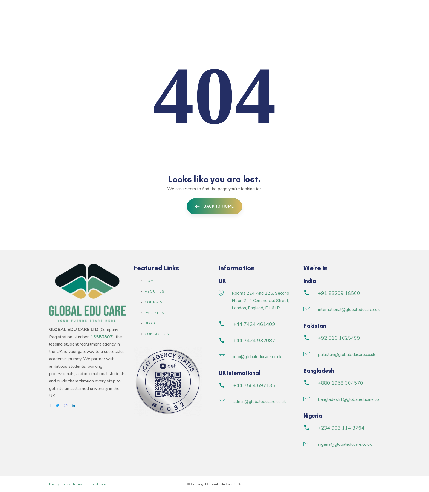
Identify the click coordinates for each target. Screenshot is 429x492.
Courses (153, 302)
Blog (150, 323)
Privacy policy (59, 484)
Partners (154, 313)
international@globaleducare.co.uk (350, 310)
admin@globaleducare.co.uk (259, 402)
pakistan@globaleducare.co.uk (346, 355)
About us (154, 291)
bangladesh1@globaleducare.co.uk (351, 399)
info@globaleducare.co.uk (257, 357)
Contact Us (157, 334)
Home (150, 281)
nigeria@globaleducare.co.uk (345, 444)
